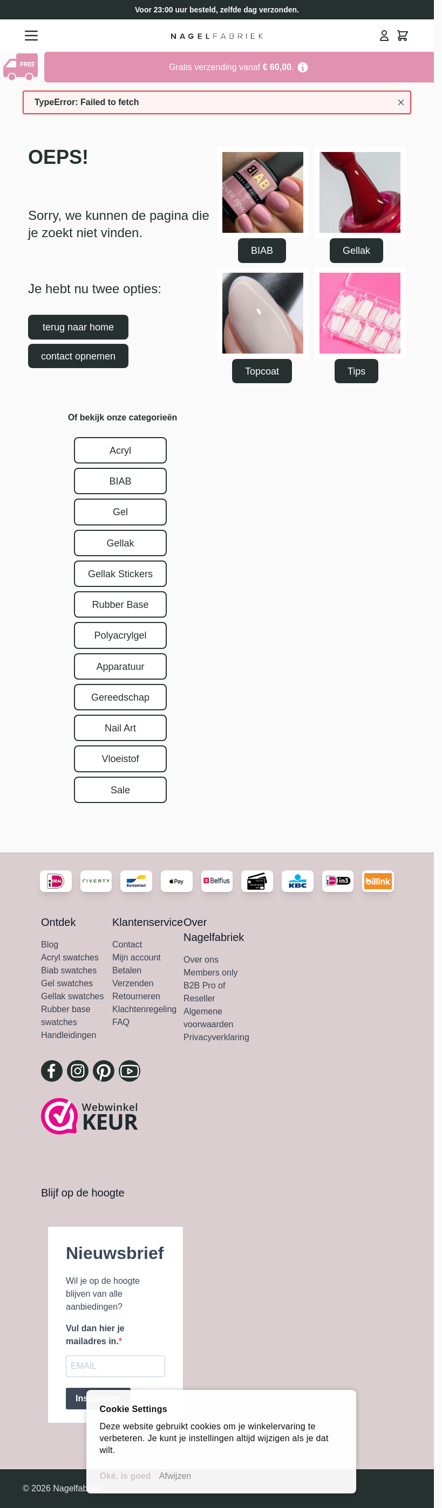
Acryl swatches (70, 957)
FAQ (121, 1022)
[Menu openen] (31, 35)
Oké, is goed (125, 1476)
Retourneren (136, 996)
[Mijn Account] (384, 35)
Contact (127, 944)
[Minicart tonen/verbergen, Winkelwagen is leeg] (402, 35)
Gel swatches (67, 983)
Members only (210, 972)
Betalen (126, 970)
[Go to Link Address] (239, 67)
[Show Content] (22, 66)
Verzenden (133, 983)
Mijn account (136, 957)
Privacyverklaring (216, 1037)
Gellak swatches (72, 996)
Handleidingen (68, 1035)
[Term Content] (302, 67)
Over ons (201, 959)
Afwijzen (175, 1476)
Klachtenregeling (144, 1009)
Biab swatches (69, 970)
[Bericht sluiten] (401, 102)
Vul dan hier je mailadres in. (95, 1335)
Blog (49, 944)
